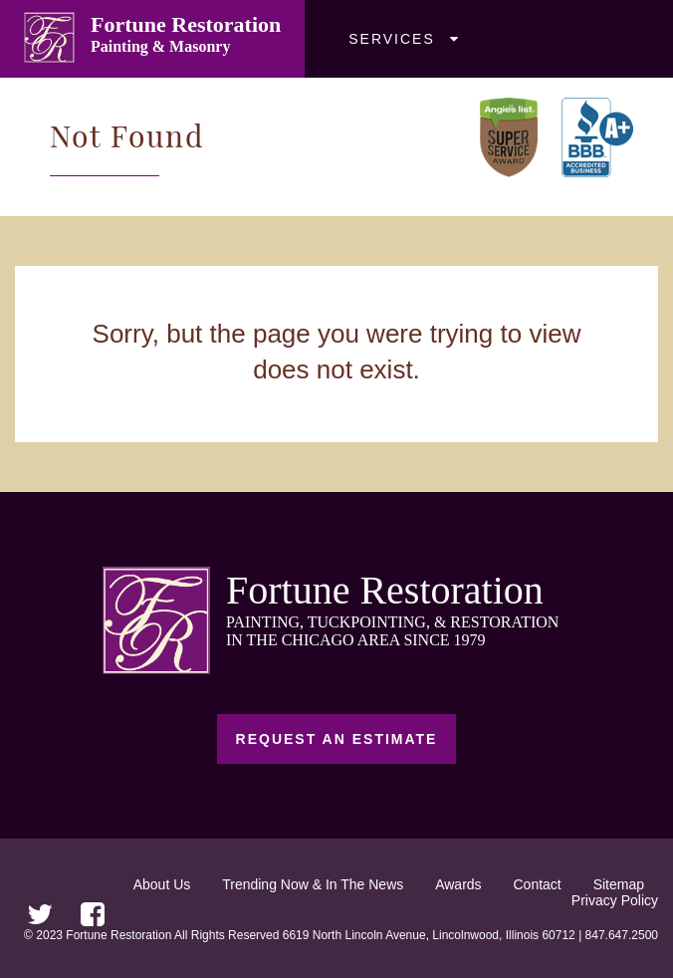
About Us (162, 884)
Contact (537, 884)
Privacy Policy (614, 900)
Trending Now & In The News (312, 884)
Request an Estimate (337, 739)
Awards (458, 884)
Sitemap (618, 884)
